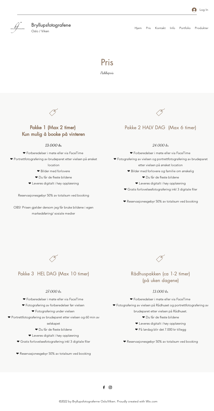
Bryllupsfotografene (51, 25)
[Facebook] (104, 387)
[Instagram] (110, 387)
